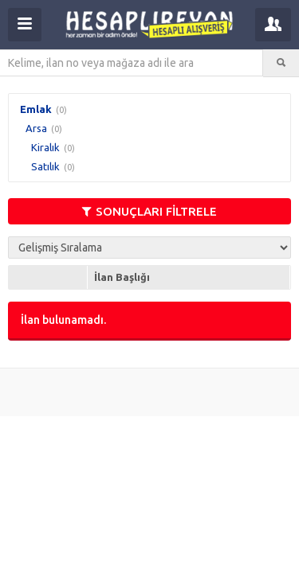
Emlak (36, 109)
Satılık (45, 166)
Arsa (36, 128)
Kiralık (45, 147)
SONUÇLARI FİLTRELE (149, 211)
